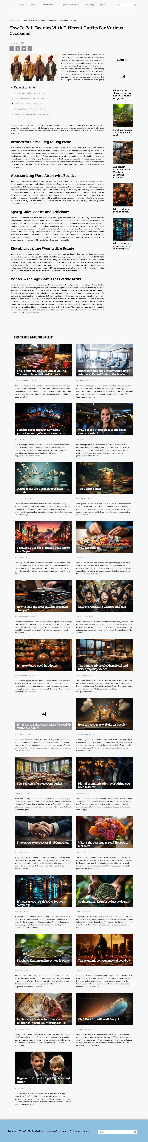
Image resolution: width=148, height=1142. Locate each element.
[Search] (125, 5)
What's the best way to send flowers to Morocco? (103, 844)
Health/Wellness (49, 5)
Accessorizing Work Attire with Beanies (31, 98)
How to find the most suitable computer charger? (42, 608)
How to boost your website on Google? (102, 724)
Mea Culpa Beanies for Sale (33, 237)
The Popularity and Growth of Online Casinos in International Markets (41, 372)
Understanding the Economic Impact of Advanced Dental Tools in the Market (104, 372)
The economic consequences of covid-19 (104, 960)
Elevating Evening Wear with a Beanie (30, 109)
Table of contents (24, 87)
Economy (20, 5)
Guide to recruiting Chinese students (102, 607)
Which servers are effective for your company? (122, 246)
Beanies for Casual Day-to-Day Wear (30, 93)
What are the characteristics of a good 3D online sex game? (123, 94)
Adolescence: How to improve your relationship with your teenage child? (41, 1021)
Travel (32, 5)
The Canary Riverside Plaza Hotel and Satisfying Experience (121, 172)
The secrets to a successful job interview (43, 842)
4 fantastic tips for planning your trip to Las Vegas (43, 549)
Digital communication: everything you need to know (104, 785)
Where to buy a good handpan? (121, 210)
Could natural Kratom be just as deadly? (104, 901)
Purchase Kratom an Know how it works (122, 132)
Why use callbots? (89, 548)
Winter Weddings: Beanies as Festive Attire (33, 114)
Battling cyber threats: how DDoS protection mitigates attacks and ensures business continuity (43, 433)
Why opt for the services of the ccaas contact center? (102, 431)
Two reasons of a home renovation (39, 783)
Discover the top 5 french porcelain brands (40, 490)
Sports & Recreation (70, 5)
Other (102, 5)
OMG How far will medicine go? (98, 1019)
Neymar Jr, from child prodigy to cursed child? (43, 1080)
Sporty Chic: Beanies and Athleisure (29, 104)
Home (11, 20)
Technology (89, 5)
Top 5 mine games (89, 489)
